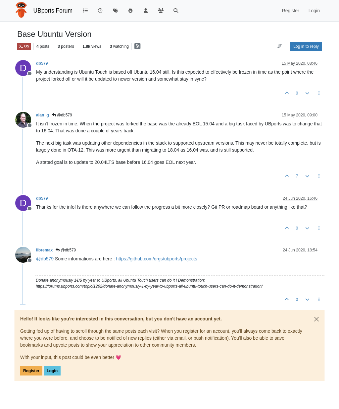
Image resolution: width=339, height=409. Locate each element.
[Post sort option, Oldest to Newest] (279, 46)
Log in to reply (306, 46)
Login (52, 371)
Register (31, 371)
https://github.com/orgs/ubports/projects (156, 258)
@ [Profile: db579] (45, 258)
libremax (44, 250)
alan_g (42, 115)
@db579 (62, 115)
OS (24, 46)
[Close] (316, 319)
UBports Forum (53, 10)
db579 (42, 63)
